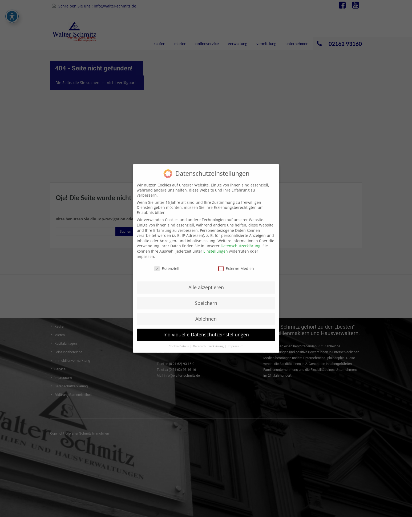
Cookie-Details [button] (179, 341)
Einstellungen (215, 245)
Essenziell (166, 263)
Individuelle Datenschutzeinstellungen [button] (206, 329)
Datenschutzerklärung (240, 240)
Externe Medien (236, 263)
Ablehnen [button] (206, 313)
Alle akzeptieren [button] (206, 282)
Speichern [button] (206, 298)
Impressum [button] (235, 341)
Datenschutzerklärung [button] (208, 341)
